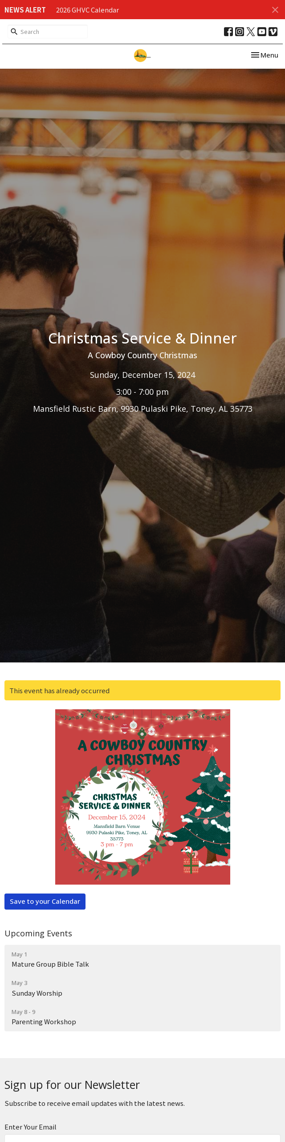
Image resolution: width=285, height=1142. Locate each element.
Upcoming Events (38, 933)
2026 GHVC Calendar (87, 9)
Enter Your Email (30, 1126)
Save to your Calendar (45, 901)
